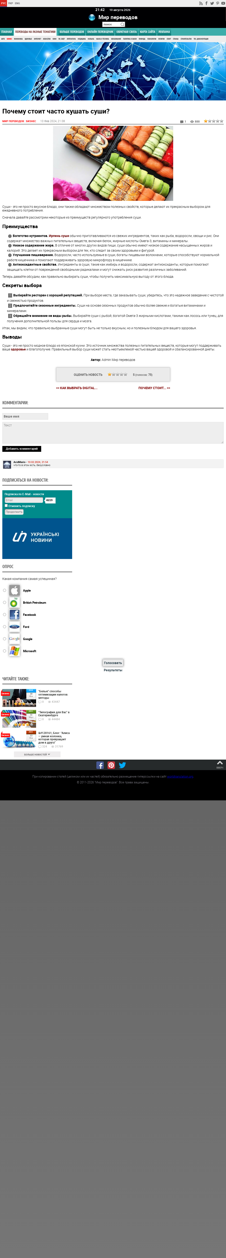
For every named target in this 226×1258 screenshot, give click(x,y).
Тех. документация (201, 39)
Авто (3, 39)
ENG (17, 3)
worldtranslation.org (180, 776)
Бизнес (9, 39)
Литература (71, 39)
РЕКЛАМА (164, 32)
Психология (151, 39)
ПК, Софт (61, 39)
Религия (161, 39)
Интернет (37, 39)
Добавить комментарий (22, 448)
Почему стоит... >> (154, 388)
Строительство (186, 39)
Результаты (113, 670)
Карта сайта (147, 32)
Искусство (47, 39)
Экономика (18, 39)
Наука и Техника (102, 39)
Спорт (169, 39)
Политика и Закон (130, 39)
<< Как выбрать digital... (77, 388)
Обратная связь (126, 32)
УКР (10, 3)
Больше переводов (72, 32)
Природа (142, 39)
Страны (176, 39)
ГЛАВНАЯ (6, 32)
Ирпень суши (59, 235)
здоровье (18, 349)
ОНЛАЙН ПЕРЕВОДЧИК (100, 32)
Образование (116, 39)
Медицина (82, 39)
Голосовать (113, 662)
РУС (3, 3)
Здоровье (28, 39)
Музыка (91, 39)
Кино (54, 39)
